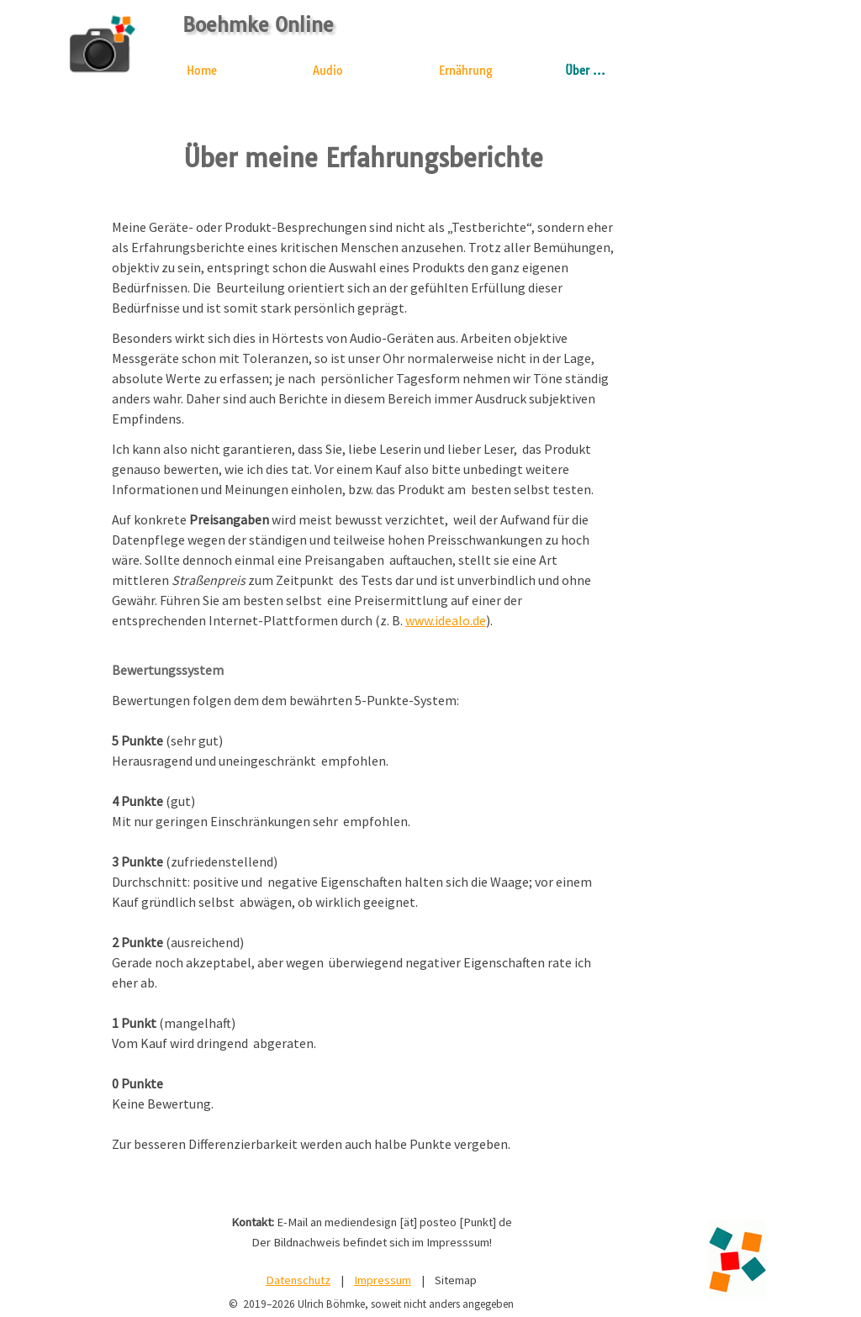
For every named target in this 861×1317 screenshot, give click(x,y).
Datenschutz (298, 1280)
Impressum (382, 1280)
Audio (328, 70)
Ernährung (466, 70)
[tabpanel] (363, 695)
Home (202, 70)
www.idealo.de (445, 620)
